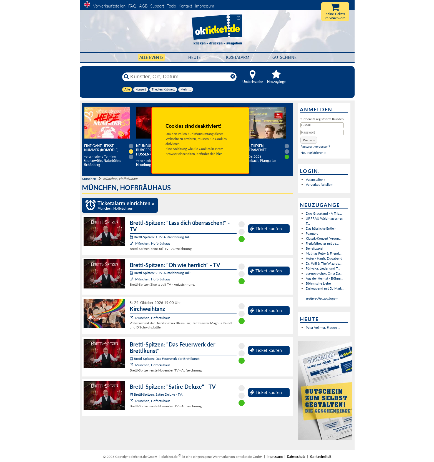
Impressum (204, 5)
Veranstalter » (315, 179)
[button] (308, 140)
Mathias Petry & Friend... (324, 253)
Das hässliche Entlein (321, 228)
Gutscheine (284, 57)
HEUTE (194, 57)
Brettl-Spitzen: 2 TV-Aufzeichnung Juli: (160, 273)
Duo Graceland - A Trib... (324, 213)
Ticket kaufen (266, 228)
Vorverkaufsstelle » (319, 184)
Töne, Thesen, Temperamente (253, 148)
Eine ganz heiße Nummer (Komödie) (101, 148)
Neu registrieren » (313, 152)
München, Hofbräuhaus (152, 243)
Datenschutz (296, 457)
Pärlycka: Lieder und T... (323, 268)
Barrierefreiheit (320, 457)
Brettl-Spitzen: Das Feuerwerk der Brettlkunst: (165, 358)
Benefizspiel (314, 248)
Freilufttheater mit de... (322, 243)
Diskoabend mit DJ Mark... (325, 288)
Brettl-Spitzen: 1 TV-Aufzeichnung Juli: (160, 237)
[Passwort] (322, 132)
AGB (143, 5)
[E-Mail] (322, 125)
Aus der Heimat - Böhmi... (324, 278)
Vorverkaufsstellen (109, 5)
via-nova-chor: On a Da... (324, 273)
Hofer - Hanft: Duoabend (324, 258)
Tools (171, 5)
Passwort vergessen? (315, 146)
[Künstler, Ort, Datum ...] (179, 77)
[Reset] (232, 77)
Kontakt (185, 5)
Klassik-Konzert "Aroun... (324, 238)
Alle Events (151, 57)
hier (219, 154)
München (89, 179)
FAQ (132, 5)
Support (157, 5)
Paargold (312, 233)
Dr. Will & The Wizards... (324, 263)
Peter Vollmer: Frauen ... (323, 327)
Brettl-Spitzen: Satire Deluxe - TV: (156, 394)
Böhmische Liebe (318, 283)
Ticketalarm (236, 57)
